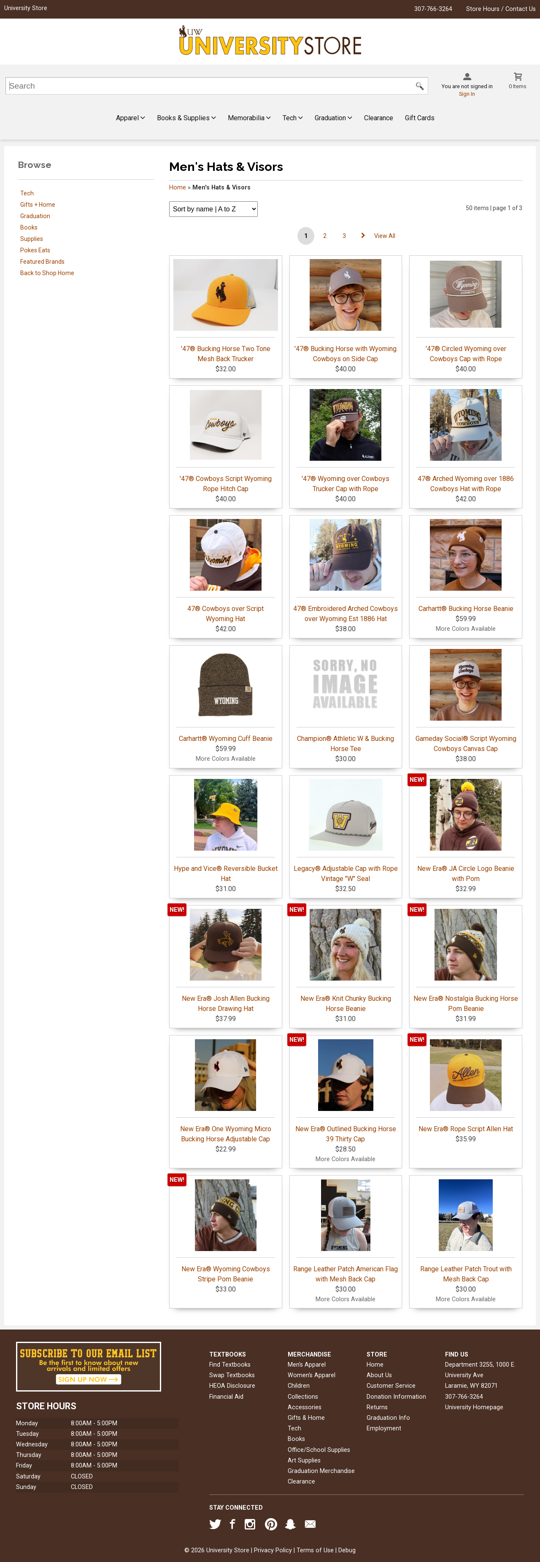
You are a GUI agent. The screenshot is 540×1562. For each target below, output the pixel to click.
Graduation (333, 118)
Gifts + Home (37, 204)
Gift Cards (420, 118)
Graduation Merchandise (321, 1471)
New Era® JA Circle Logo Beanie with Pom (465, 831)
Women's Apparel (311, 1375)
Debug (347, 1550)
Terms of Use (315, 1550)
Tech (293, 118)
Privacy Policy (273, 1550)
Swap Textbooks (232, 1375)
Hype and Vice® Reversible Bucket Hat (226, 831)
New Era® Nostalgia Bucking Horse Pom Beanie (465, 961)
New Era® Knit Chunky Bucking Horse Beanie (346, 961)
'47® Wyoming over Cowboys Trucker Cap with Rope (346, 441)
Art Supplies (304, 1460)
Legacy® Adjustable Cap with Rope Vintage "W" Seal (346, 831)
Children (299, 1385)
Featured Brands (42, 261)
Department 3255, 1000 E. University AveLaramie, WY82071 (480, 1375)
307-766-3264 (433, 9)
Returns (377, 1407)
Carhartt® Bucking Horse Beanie (465, 566)
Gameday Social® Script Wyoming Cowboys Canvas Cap (466, 701)
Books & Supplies (186, 118)
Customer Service (391, 1385)
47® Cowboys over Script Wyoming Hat (225, 571)
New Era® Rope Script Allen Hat (465, 1086)
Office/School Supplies (319, 1450)
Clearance (378, 118)
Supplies (31, 238)
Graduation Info (388, 1417)
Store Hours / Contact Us (501, 9)
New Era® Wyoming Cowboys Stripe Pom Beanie (225, 1231)
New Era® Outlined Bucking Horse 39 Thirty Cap (345, 1091)
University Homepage (474, 1407)
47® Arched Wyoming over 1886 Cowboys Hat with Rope (465, 441)
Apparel (130, 118)
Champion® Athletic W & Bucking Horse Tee (346, 701)
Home (177, 187)
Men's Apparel (307, 1364)
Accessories (304, 1407)
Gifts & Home (306, 1417)
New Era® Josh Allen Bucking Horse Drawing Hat (225, 961)
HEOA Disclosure (232, 1385)
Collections (303, 1396)
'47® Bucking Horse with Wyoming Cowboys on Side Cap (345, 311)
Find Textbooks (230, 1364)
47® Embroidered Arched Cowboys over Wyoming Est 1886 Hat (345, 571)
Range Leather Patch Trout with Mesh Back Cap (465, 1231)
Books (29, 227)
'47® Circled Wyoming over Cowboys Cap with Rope (465, 311)
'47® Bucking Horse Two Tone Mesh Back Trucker (225, 311)
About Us (379, 1375)
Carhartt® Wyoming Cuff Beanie (225, 696)
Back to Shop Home (47, 273)
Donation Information (396, 1396)
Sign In (467, 94)
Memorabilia (249, 118)
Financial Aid (226, 1396)
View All (384, 235)
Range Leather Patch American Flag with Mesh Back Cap (345, 1231)
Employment (384, 1428)
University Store (25, 8)
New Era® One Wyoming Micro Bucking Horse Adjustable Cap (225, 1091)
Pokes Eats (35, 250)
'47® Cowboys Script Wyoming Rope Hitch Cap (225, 441)
